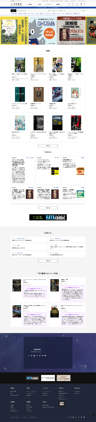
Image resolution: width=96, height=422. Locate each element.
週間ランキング (69, 13)
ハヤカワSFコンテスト (31, 393)
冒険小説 (41, 13)
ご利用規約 (24, 417)
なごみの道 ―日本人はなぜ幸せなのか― (38, 133)
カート (84, 5)
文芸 (37, 13)
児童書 (54, 13)
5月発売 (20, 13)
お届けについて (61, 397)
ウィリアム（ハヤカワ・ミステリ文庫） (20, 103)
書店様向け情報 (45, 1)
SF (28, 13)
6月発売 (25, 13)
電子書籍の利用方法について (64, 393)
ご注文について (61, 395)
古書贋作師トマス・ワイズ (36, 103)
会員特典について (46, 393)
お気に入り (77, 5)
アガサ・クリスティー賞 (31, 391)
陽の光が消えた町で (16, 132)
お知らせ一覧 (45, 395)
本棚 (81, 5)
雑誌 (11, 393)
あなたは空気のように (72, 103)
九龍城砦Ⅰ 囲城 (64, 279)
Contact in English (81, 1)
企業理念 (28, 405)
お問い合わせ (73, 1)
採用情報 (66, 1)
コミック (58, 13)
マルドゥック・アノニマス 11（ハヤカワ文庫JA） (38, 75)
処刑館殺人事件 (52, 103)
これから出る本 (14, 13)
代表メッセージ (13, 409)
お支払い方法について (63, 399)
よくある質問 (76, 391)
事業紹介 (12, 407)
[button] (4, 31)
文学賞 (28, 388)
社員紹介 (28, 409)
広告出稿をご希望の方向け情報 (56, 1)
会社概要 (12, 405)
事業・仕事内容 (29, 407)
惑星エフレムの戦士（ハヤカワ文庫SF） (20, 74)
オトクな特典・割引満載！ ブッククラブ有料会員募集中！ (48, 7)
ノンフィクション (48, 13)
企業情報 (12, 401)
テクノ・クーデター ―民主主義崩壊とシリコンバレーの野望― (76, 133)
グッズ (63, 13)
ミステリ (32, 13)
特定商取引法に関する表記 (15, 417)
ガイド (69, 5)
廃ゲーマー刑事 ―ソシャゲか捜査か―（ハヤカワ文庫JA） (57, 75)
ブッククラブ (45, 388)
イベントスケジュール (47, 391)
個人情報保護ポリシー (33, 417)
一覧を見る (48, 145)
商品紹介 (12, 388)
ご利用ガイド (61, 388)
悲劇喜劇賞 (29, 395)
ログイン (73, 5)
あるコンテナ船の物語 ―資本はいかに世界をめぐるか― (57, 133)
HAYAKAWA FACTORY (15, 395)
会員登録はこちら (77, 13)
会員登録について (62, 391)
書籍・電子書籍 (13, 391)
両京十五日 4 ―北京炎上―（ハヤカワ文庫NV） (75, 75)
